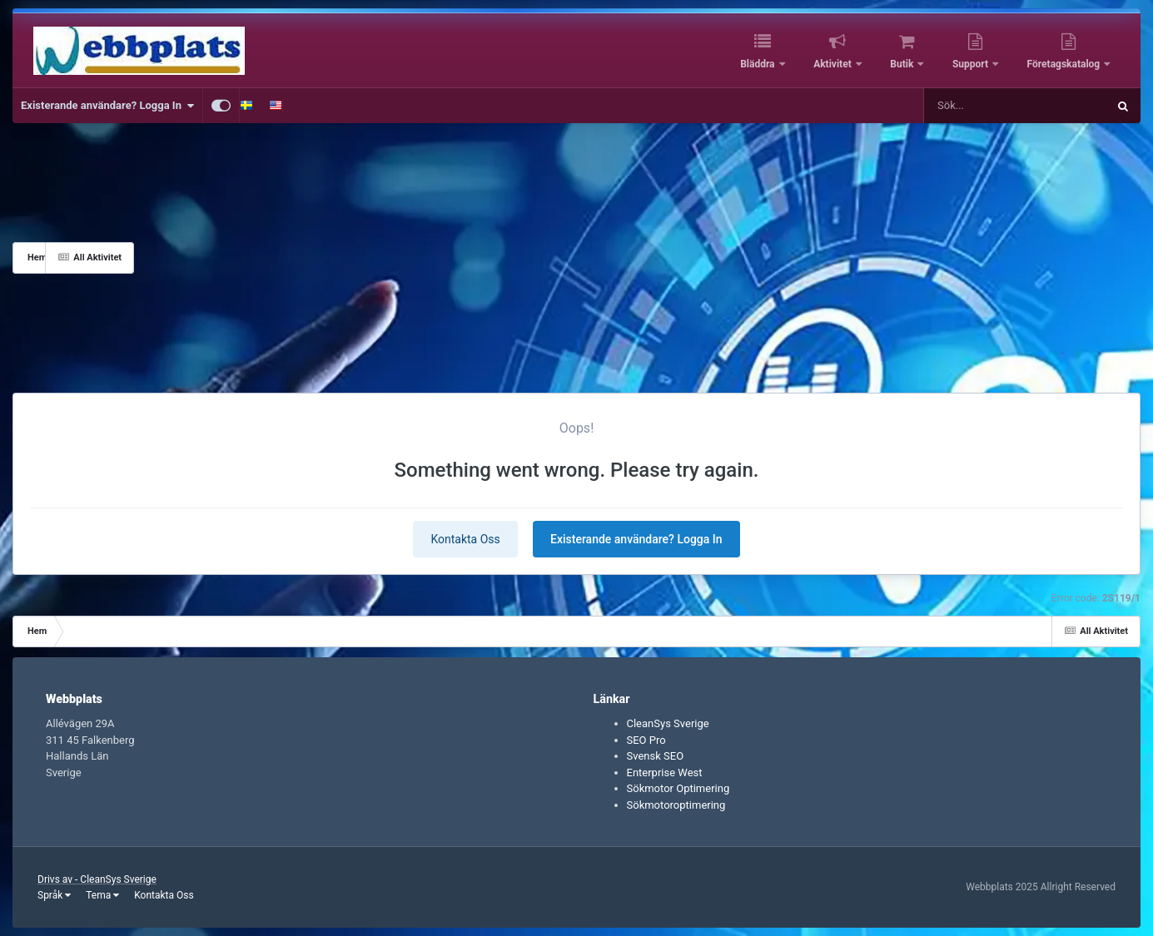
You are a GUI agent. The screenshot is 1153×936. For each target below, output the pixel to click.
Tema (102, 895)
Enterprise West (665, 772)
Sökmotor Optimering (678, 788)
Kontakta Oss (464, 539)
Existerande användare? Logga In (107, 105)
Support (971, 64)
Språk (54, 895)
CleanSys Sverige (668, 723)
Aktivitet (833, 64)
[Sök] (973, 105)
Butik (903, 64)
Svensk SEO (655, 756)
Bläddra (758, 64)
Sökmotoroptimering (676, 805)
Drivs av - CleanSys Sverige (97, 879)
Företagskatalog (1065, 64)
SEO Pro (646, 740)
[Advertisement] (637, 257)
